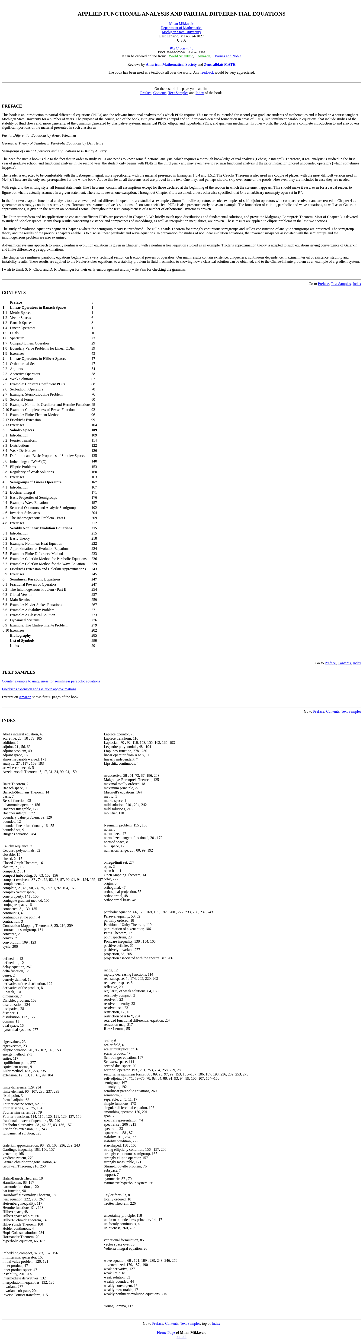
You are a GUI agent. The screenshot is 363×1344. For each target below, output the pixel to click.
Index (200, 93)
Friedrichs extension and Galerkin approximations (39, 689)
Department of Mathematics (181, 28)
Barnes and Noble (228, 56)
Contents (160, 93)
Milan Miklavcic (181, 24)
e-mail (181, 1337)
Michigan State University (181, 32)
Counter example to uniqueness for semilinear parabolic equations (51, 681)
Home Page (166, 1332)
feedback (207, 72)
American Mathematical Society (171, 64)
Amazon (25, 697)
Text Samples (178, 93)
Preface (145, 93)
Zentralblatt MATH (219, 64)
